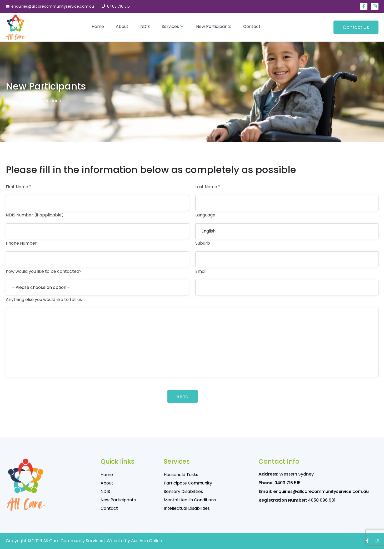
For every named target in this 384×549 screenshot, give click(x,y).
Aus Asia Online (146, 541)
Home (98, 26)
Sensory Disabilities (183, 491)
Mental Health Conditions (190, 500)
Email (200, 271)
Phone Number (21, 243)
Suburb (202, 243)
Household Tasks (181, 475)
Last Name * (207, 187)
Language (205, 215)
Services (170, 26)
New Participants (213, 26)
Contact (252, 26)
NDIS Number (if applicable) (35, 215)
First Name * (18, 187)
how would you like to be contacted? (44, 271)
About (122, 26)
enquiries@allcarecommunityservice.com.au (321, 491)
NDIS (145, 26)
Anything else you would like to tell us (44, 299)
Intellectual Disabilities (187, 508)
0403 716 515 (288, 483)
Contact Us (356, 27)
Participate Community (188, 483)
